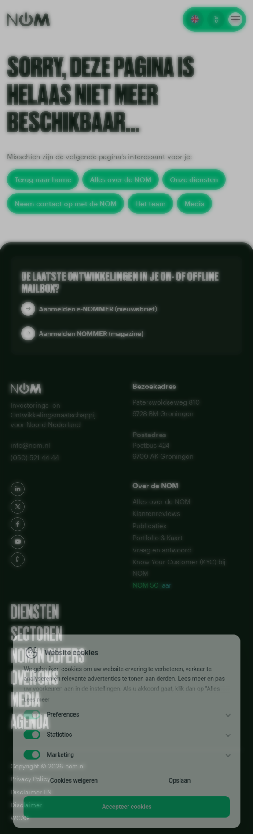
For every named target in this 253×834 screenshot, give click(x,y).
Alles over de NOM (120, 179)
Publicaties (149, 526)
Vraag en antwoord (161, 550)
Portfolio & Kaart (157, 537)
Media (194, 203)
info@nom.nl (30, 445)
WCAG (20, 818)
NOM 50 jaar (152, 585)
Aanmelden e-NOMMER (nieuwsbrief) (98, 309)
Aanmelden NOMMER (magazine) (91, 333)
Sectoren (36, 634)
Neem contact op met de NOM (66, 203)
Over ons (35, 678)
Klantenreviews (156, 513)
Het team (150, 203)
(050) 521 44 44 (35, 457)
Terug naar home (43, 179)
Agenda (30, 722)
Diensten (35, 612)
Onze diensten (194, 179)
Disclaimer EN (31, 792)
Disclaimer (26, 804)
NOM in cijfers (48, 656)
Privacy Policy (30, 779)
